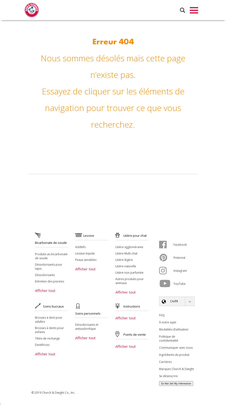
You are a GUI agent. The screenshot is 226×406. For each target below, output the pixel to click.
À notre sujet (167, 323)
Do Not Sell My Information (176, 384)
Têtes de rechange (47, 339)
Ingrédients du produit (174, 356)
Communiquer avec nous (176, 349)
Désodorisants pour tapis (48, 267)
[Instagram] (166, 271)
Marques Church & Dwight (176, 370)
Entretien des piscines (49, 282)
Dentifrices (42, 346)
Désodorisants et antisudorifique (86, 328)
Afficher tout (45, 291)
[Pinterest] (166, 258)
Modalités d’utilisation (173, 330)
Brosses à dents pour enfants (49, 331)
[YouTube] (166, 284)
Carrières (165, 363)
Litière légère (124, 261)
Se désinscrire (168, 377)
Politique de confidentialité (168, 339)
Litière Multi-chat (126, 254)
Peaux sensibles (85, 261)
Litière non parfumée (129, 274)
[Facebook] (166, 245)
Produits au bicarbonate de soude (51, 257)
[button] (177, 302)
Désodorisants (45, 276)
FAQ (162, 316)
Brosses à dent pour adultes (48, 321)
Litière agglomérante (129, 248)
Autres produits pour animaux (129, 282)
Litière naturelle (125, 267)
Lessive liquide (85, 254)
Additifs (80, 248)
